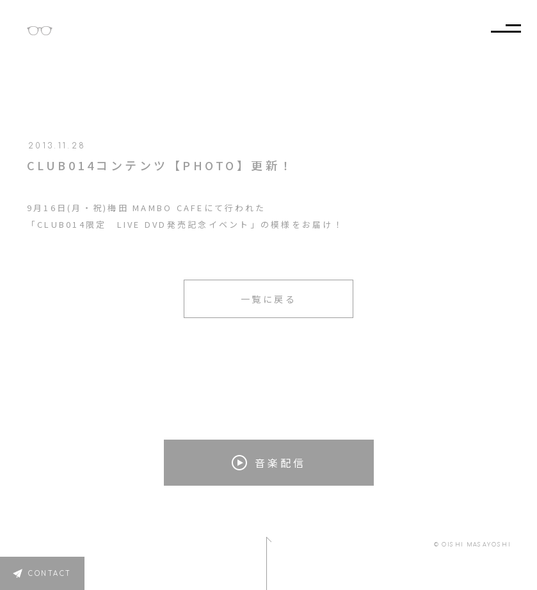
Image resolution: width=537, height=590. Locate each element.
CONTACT (50, 573)
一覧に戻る (269, 298)
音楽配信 (269, 462)
